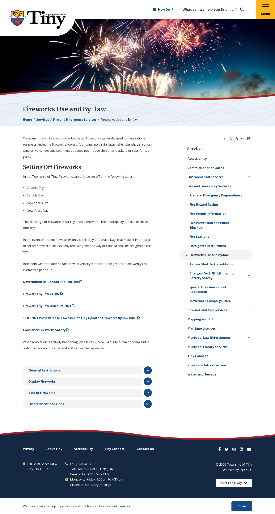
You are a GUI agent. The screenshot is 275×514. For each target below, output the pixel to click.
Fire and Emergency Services (74, 119)
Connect (198, 356)
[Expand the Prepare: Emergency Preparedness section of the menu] (249, 195)
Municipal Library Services (207, 347)
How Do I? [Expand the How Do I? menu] (163, 9)
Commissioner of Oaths (206, 168)
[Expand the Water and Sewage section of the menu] (249, 374)
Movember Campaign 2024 (209, 301)
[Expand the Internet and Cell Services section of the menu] (249, 310)
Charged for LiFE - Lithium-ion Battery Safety (212, 275)
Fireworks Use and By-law (209, 255)
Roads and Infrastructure (207, 365)
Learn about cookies (114, 506)
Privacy (28, 449)
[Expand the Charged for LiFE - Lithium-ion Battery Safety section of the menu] (249, 276)
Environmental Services (205, 177)
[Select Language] (234, 483)
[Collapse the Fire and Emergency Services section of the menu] (249, 186)
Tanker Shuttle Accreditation (212, 264)
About (53, 449)
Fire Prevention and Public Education (209, 225)
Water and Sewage (202, 374)
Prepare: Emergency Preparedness (215, 195)
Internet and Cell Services (207, 310)
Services (42, 119)
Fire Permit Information (207, 214)
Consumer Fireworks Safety (44, 330)
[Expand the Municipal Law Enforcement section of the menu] (249, 338)
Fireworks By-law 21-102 (41, 294)
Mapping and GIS (200, 319)
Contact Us (145, 449)
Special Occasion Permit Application (207, 289)
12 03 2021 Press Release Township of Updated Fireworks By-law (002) (80, 318)
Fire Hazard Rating (203, 204)
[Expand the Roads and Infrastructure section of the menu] (249, 365)
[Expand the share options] (249, 138)
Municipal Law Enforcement (209, 338)
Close (242, 506)
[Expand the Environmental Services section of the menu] (249, 177)
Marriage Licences (202, 328)
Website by (237, 470)
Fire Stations (199, 237)
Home (27, 119)
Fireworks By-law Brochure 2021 (47, 306)
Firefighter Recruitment (207, 246)
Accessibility (197, 158)
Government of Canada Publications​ (51, 282)
